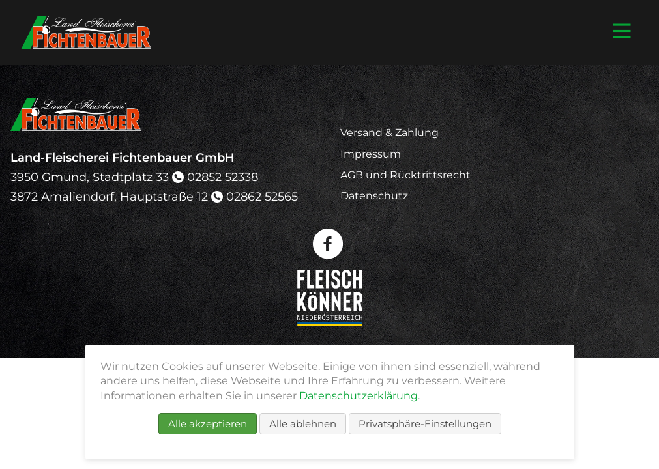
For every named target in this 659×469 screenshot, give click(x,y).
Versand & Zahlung (389, 132)
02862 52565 (262, 197)
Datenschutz (374, 196)
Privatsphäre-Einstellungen (425, 424)
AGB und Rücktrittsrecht (405, 175)
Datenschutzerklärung (358, 396)
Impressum (370, 154)
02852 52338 (222, 177)
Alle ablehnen (302, 424)
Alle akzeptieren (207, 424)
